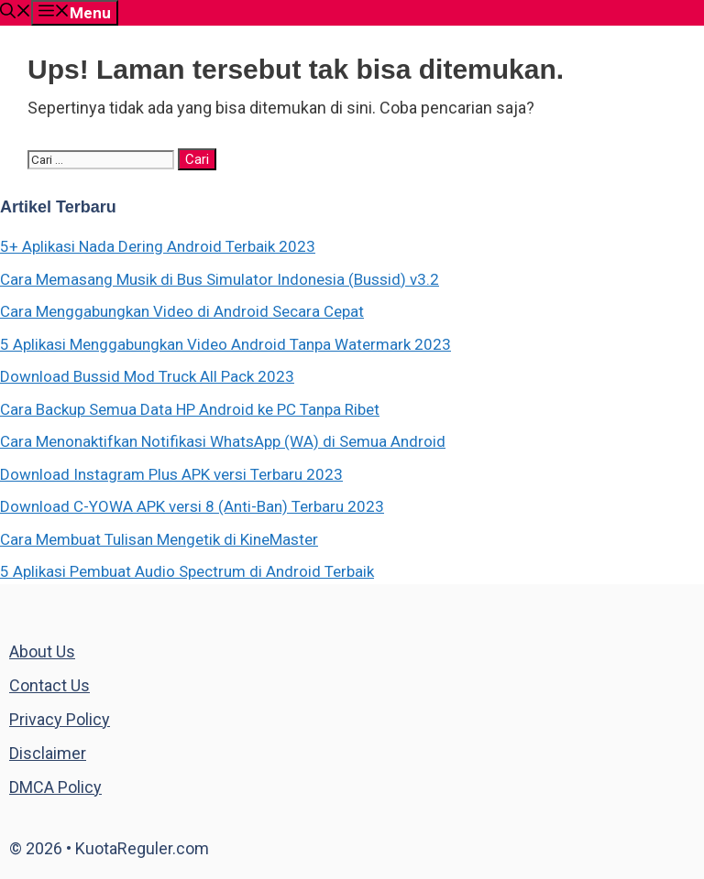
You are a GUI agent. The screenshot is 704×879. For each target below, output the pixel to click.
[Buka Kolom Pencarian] (15, 13)
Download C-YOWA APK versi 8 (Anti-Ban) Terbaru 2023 (192, 506)
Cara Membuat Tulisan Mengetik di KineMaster (159, 539)
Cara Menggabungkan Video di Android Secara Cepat (182, 311)
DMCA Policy (55, 787)
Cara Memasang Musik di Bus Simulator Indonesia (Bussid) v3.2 (219, 279)
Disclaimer (47, 753)
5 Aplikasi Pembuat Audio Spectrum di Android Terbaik (187, 571)
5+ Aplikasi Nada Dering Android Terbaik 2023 (157, 246)
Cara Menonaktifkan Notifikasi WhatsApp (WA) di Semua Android (223, 441)
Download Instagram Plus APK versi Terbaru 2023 (171, 474)
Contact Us (49, 685)
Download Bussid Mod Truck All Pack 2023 (147, 376)
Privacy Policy (59, 719)
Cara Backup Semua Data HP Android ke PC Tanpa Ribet (190, 409)
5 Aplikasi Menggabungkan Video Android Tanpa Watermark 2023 (225, 344)
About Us (42, 651)
